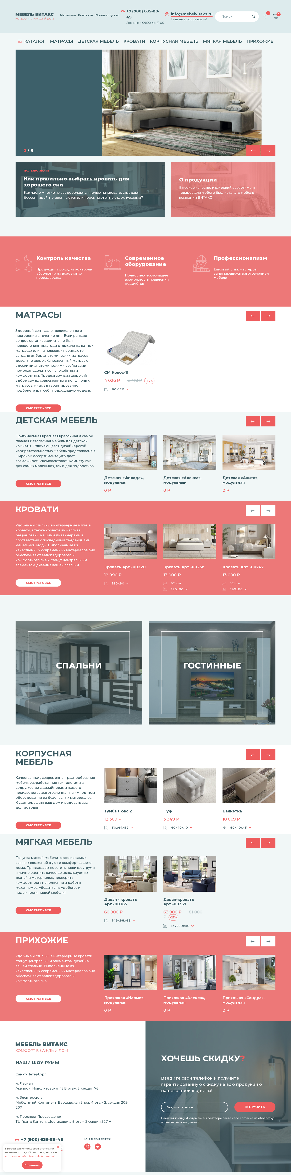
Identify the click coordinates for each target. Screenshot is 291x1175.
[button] (268, 150)
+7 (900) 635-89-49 (142, 14)
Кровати (134, 41)
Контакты (85, 15)
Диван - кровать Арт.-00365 (120, 901)
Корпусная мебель (174, 41)
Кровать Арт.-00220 (125, 567)
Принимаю (32, 1165)
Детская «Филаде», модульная (124, 480)
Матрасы (61, 41)
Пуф (167, 811)
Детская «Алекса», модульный (182, 480)
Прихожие (260, 41)
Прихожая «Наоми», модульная (124, 1000)
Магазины (68, 15)
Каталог (31, 41)
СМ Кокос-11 (116, 372)
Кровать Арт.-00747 (243, 567)
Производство (107, 15)
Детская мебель (98, 41)
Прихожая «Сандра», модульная (244, 1000)
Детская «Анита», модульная (240, 480)
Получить (255, 1107)
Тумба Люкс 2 (118, 811)
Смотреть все (38, 408)
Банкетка (232, 811)
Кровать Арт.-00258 (183, 567)
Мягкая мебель (222, 41)
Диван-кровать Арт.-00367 (178, 901)
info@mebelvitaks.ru (192, 14)
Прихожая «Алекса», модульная (184, 1000)
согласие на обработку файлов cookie (30, 1156)
